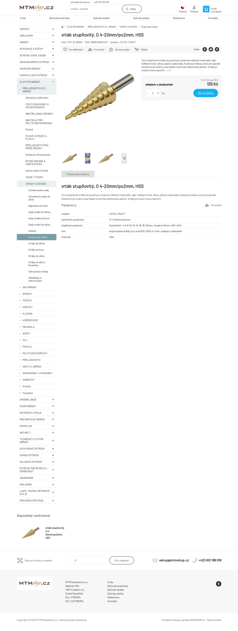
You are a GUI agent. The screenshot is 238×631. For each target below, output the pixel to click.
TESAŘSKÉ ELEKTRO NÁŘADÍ (38, 440)
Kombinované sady (38, 190)
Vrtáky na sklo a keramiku (36, 264)
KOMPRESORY (30, 320)
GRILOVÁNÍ (38, 484)
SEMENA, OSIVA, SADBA (38, 55)
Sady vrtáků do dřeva (39, 211)
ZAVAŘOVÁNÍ (38, 478)
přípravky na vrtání (38, 205)
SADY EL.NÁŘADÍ (32, 366)
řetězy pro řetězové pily (38, 154)
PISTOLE (27, 346)
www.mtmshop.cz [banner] (36, 7)
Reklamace (179, 18)
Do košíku (206, 93)
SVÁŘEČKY (29, 379)
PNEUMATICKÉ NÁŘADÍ (38, 419)
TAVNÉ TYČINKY (34, 177)
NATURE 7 (38, 432)
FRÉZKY (27, 300)
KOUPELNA (38, 426)
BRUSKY (27, 293)
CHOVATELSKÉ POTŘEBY (38, 75)
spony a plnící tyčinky (37, 170)
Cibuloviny (38, 35)
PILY (25, 340)
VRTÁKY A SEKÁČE (36, 183)
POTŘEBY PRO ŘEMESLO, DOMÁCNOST (38, 469)
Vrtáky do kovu (36, 249)
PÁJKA (29, 129)
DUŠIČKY (38, 29)
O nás (23, 18)
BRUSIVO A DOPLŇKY (37, 97)
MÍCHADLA (28, 326)
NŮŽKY (26, 333)
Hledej (133, 8)
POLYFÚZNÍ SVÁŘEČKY (35, 353)
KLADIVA (27, 313)
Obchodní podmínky (59, 18)
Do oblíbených (76, 49)
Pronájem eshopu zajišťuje (176, 619)
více (169, 70)
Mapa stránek (214, 619)
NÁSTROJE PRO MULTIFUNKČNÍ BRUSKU (39, 122)
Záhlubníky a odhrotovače (35, 279)
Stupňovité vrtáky (37, 237)
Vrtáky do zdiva (36, 255)
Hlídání (144, 49)
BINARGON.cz (197, 619)
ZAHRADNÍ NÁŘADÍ (38, 68)
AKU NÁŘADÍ (29, 287)
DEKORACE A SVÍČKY (38, 48)
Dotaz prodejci (122, 49)
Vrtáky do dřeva (36, 243)
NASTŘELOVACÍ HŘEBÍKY (39, 113)
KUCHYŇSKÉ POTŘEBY (38, 448)
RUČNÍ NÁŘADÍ (38, 406)
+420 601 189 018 (101, 2)
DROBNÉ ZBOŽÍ (38, 399)
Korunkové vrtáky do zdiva (39, 198)
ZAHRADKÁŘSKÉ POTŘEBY (38, 62)
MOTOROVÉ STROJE (38, 412)
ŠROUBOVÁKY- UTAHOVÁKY (37, 373)
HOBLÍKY (28, 307)
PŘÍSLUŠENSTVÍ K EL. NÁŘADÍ (35, 90)
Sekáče (32, 230)
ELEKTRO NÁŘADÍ (38, 81)
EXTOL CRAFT (128, 42)
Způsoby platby (141, 18)
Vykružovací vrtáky (38, 271)
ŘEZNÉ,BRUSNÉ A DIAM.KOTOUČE (36, 163)
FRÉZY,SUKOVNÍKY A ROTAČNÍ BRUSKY (37, 106)
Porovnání (99, 49)
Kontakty (213, 18)
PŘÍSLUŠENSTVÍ (31, 359)
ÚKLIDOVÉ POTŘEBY (38, 462)
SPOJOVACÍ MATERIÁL (38, 500)
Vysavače (28, 392)
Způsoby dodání (101, 18)
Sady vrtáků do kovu (38, 218)
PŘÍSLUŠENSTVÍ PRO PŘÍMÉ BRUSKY (37, 147)
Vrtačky (27, 386)
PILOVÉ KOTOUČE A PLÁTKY (36, 137)
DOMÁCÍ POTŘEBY (38, 455)
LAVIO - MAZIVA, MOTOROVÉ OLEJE (38, 492)
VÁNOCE (38, 42)
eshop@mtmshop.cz (80, 2)
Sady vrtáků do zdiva (39, 224)
